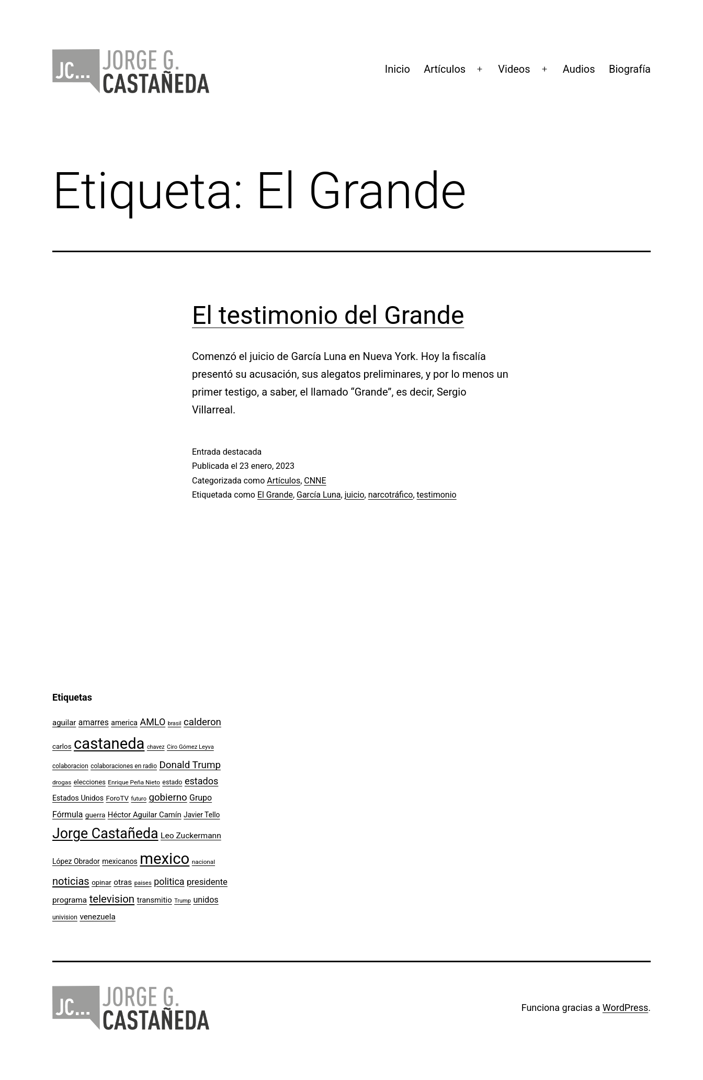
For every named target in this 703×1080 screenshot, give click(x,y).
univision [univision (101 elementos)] (64, 917)
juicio (355, 495)
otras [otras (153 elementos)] (123, 882)
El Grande (275, 495)
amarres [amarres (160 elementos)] (93, 722)
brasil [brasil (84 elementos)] (175, 723)
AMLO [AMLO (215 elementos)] (153, 721)
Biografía (630, 69)
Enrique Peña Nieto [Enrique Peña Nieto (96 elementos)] (134, 782)
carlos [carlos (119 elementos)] (62, 746)
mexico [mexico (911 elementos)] (164, 859)
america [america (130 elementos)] (124, 722)
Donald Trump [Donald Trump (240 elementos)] (190, 765)
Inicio (397, 69)
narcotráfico (390, 495)
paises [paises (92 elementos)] (143, 882)
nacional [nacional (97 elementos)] (203, 861)
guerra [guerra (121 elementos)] (95, 815)
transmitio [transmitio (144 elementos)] (154, 900)
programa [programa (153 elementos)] (69, 900)
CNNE (315, 481)
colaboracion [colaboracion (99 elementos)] (70, 766)
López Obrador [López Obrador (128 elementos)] (76, 861)
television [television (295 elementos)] (112, 899)
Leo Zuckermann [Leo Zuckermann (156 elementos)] (191, 835)
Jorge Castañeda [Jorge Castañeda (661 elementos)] (105, 833)
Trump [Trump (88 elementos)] (182, 900)
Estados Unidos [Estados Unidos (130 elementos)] (78, 798)
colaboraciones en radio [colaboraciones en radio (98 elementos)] (123, 766)
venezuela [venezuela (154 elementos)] (97, 916)
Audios (579, 69)
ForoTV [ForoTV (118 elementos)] (117, 798)
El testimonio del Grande (328, 315)
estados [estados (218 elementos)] (202, 780)
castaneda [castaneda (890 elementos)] (109, 743)
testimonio (437, 495)
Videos (514, 69)
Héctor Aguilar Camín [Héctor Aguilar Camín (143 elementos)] (145, 814)
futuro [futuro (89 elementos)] (139, 798)
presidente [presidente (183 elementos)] (207, 882)
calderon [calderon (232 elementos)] (202, 722)
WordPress (625, 1007)
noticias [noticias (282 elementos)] (70, 881)
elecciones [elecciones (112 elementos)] (90, 782)
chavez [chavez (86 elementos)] (156, 747)
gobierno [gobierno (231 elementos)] (168, 797)
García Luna (319, 495)
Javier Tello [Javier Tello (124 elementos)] (202, 815)
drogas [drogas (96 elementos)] (61, 782)
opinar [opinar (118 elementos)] (101, 882)
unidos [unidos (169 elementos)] (205, 900)
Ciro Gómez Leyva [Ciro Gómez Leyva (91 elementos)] (190, 747)
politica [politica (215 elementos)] (169, 881)
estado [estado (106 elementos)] (172, 782)
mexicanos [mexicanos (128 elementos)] (119, 861)
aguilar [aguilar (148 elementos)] (64, 722)
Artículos (445, 69)
